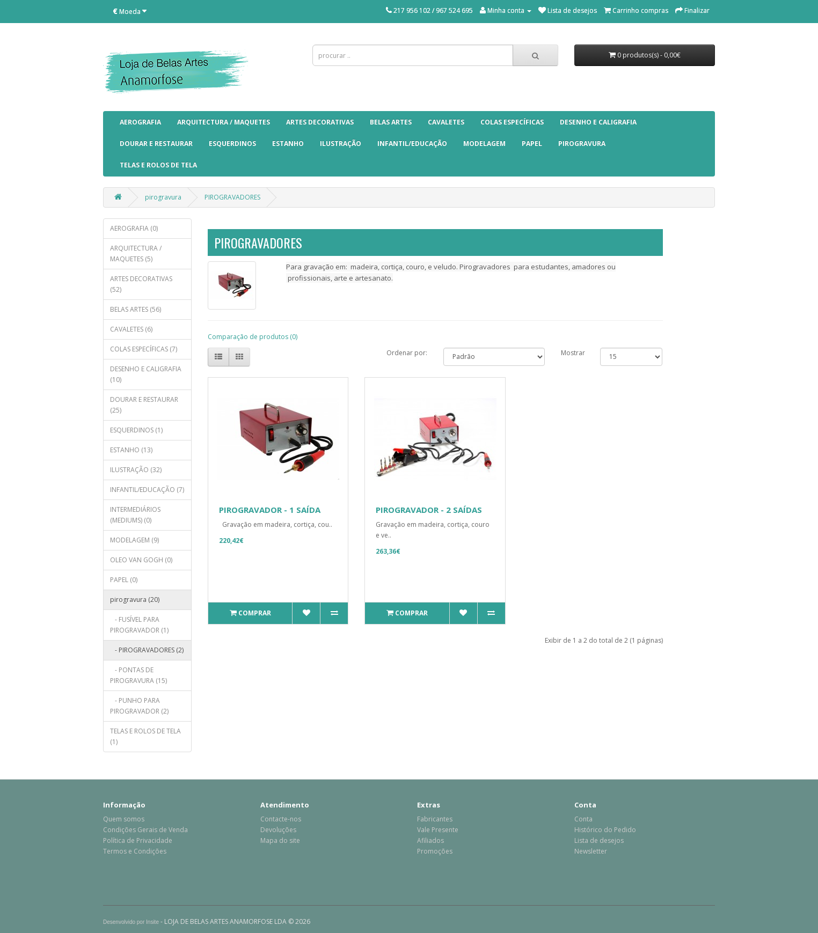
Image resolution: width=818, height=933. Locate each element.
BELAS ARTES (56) (135, 309)
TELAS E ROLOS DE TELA (158, 165)
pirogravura (581, 143)
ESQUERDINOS (232, 143)
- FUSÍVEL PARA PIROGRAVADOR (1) (139, 625)
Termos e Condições (134, 851)
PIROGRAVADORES (232, 197)
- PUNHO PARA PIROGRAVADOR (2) (139, 706)
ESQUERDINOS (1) (136, 430)
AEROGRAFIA (140, 122)
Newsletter (590, 851)
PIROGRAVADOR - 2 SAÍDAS (429, 509)
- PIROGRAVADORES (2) (147, 650)
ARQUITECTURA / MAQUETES (223, 122)
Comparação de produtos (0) (252, 336)
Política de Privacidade (137, 840)
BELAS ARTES (391, 122)
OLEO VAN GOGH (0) (141, 559)
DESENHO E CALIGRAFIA (598, 122)
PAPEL (532, 143)
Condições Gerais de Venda (145, 829)
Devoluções (278, 829)
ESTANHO (288, 143)
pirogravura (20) (134, 599)
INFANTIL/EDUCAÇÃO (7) (147, 489)
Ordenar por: (406, 352)
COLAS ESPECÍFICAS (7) (143, 349)
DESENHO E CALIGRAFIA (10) (145, 374)
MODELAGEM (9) (134, 540)
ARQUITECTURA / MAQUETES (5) (136, 253)
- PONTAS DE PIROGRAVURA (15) (138, 675)
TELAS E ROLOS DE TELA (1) (145, 736)
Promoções (434, 851)
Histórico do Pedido (605, 829)
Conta (583, 819)
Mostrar (573, 352)
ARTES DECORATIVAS (320, 122)
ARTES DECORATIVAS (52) (141, 284)
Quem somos (123, 819)
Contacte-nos (280, 819)
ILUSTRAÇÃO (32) (136, 469)
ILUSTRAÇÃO (340, 143)
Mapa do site (280, 840)
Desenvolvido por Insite (131, 922)
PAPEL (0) (123, 579)
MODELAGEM (484, 143)
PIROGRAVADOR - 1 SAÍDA (269, 509)
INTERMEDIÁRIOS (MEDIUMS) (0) (135, 515)
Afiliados (430, 840)
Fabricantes (434, 819)
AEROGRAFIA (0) (134, 228)
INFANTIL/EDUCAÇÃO (412, 143)
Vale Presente (437, 829)
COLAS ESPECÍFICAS (512, 122)
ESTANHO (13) (131, 449)
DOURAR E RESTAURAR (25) (144, 405)
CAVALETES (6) (131, 329)
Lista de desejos (599, 840)
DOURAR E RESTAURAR (156, 143)
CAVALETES (446, 122)
